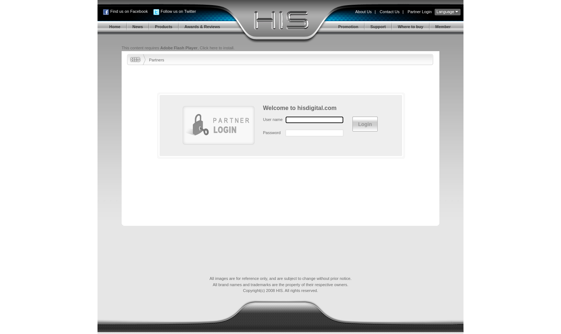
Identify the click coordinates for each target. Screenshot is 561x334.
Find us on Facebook (129, 11)
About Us (363, 12)
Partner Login (420, 12)
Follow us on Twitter (178, 11)
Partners (156, 60)
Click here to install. (217, 48)
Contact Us (390, 12)
